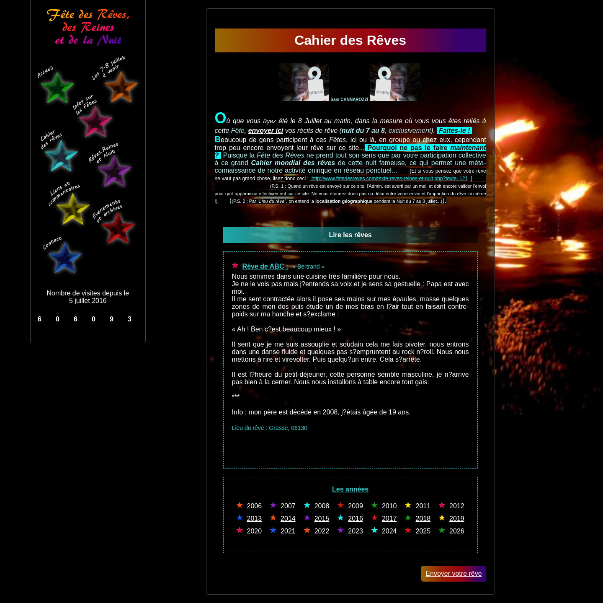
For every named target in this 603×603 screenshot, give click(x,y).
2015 (322, 518)
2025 (422, 531)
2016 (355, 518)
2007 (288, 506)
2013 (254, 518)
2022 (322, 531)
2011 (422, 506)
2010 (389, 506)
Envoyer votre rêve (453, 573)
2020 (254, 531)
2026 (456, 531)
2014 (288, 518)
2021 (288, 531)
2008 (322, 506)
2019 (456, 518)
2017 (389, 518)
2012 (456, 506)
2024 (389, 531)
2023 (355, 531)
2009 (355, 506)
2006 (254, 506)
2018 (422, 518)
